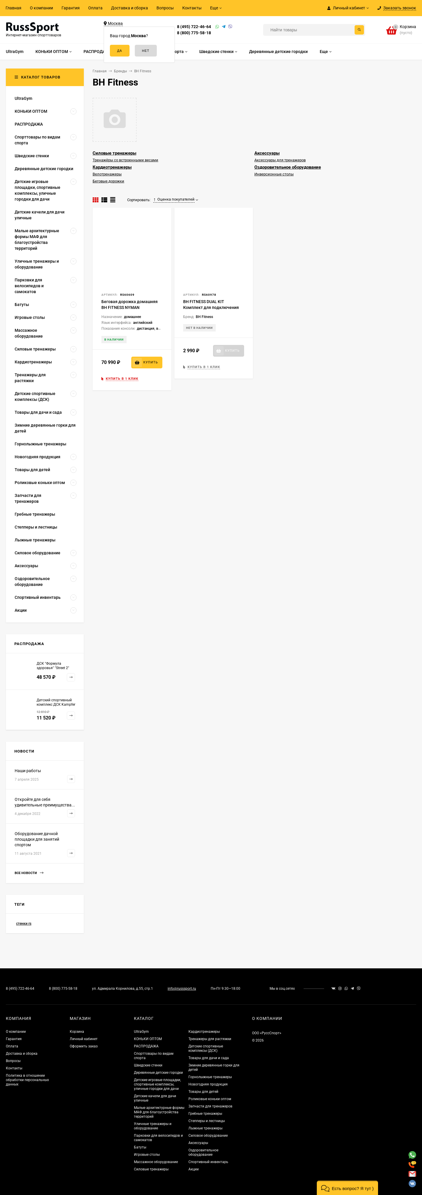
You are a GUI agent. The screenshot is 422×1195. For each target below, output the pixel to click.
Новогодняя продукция (208, 1084)
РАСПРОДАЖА (146, 1046)
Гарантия (71, 8)
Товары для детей (203, 1092)
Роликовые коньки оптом (209, 1099)
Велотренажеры (107, 174)
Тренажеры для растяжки (209, 1039)
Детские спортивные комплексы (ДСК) (205, 1048)
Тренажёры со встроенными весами (125, 160)
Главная (13, 8)
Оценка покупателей (174, 199)
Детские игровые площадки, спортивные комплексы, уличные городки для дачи (157, 1084)
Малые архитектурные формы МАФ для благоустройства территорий (159, 1112)
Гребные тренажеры (205, 1114)
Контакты (192, 8)
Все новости (29, 873)
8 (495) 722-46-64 (194, 26)
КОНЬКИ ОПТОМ (148, 1039)
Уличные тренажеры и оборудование (152, 1126)
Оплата (95, 8)
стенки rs (23, 924)
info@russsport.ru (182, 989)
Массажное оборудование (156, 1162)
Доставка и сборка (129, 8)
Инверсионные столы (274, 174)
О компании (41, 8)
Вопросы (165, 8)
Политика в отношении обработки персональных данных (27, 1079)
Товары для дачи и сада (208, 1058)
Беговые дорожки (108, 181)
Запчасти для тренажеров (210, 1106)
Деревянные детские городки (158, 1073)
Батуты (140, 1147)
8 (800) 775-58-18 (194, 32)
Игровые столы (147, 1155)
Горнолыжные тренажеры (210, 1077)
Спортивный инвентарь (208, 1162)
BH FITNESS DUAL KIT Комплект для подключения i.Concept (211, 307)
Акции (193, 1169)
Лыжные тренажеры (205, 1128)
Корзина (77, 1032)
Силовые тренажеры (114, 153)
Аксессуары (267, 153)
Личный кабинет (84, 1039)
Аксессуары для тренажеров (280, 160)
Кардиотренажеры (112, 167)
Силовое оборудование (208, 1136)
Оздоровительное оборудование (287, 167)
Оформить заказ (84, 1046)
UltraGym (141, 1032)
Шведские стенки (148, 1065)
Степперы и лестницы (206, 1121)
